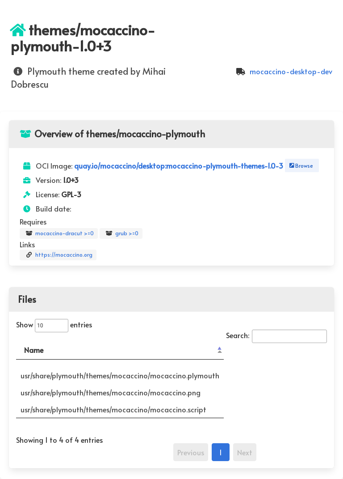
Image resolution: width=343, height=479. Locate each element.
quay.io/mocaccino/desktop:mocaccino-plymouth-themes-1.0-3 (179, 165)
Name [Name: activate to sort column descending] (33, 350)
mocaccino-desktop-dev (283, 71)
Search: (276, 335)
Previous (190, 452)
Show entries (54, 324)
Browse (300, 165)
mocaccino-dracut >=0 (59, 233)
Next (244, 452)
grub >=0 (121, 233)
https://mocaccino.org (58, 255)
